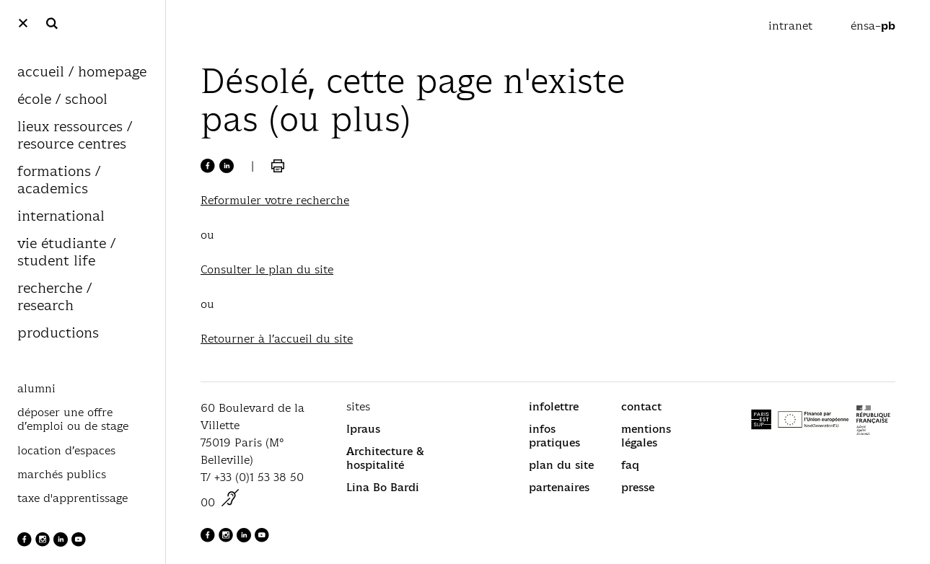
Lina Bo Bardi (382, 487)
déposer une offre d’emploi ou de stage (72, 419)
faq (630, 464)
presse (637, 487)
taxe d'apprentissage (72, 498)
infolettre (554, 406)
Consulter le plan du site (267, 269)
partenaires (559, 487)
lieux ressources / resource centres (74, 136)
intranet (792, 25)
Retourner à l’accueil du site (277, 338)
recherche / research (54, 297)
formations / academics (58, 180)
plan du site (561, 464)
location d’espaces (66, 451)
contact (641, 406)
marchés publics (61, 474)
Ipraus (363, 428)
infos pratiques (554, 435)
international (61, 217)
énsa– (873, 25)
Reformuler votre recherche (275, 200)
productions (58, 334)
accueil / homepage (81, 72)
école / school (62, 100)
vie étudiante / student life (66, 252)
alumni (36, 389)
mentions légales (646, 435)
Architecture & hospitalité (385, 458)
